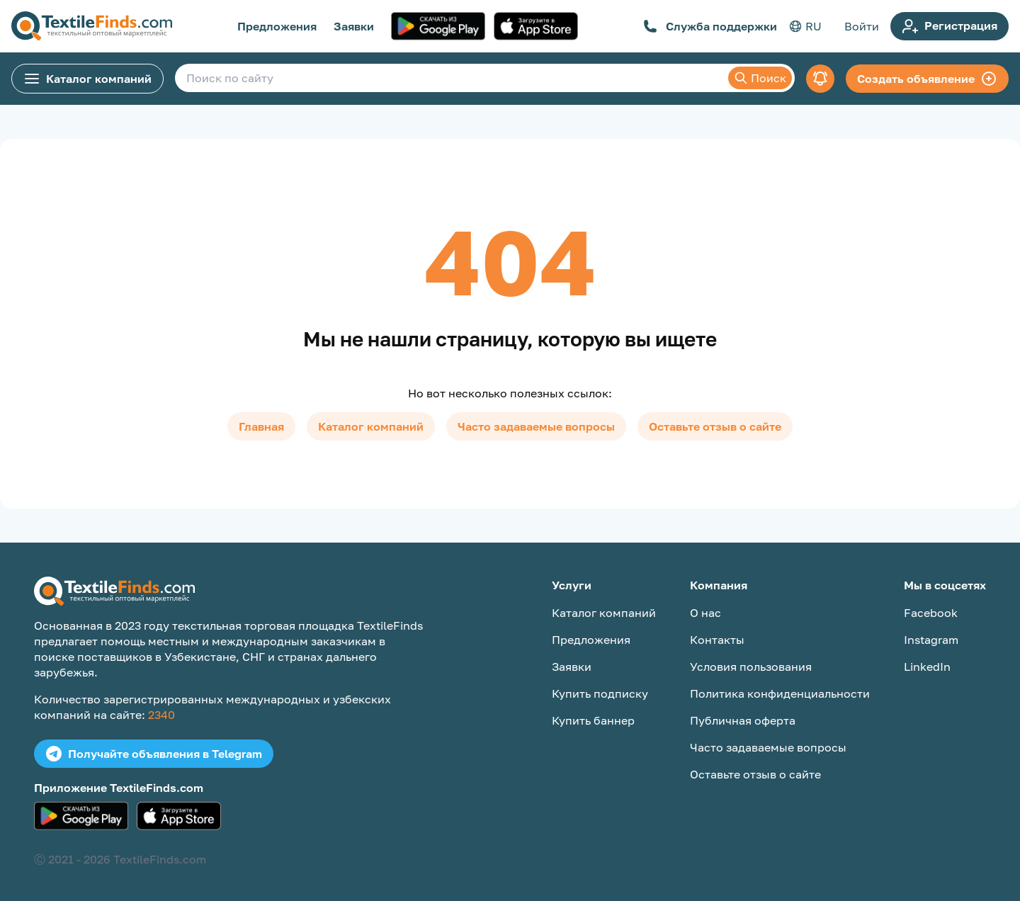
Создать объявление (927, 78)
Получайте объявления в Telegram (153, 753)
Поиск (760, 78)
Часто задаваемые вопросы (536, 426)
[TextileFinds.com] (91, 26)
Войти (861, 26)
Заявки (354, 26)
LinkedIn (927, 666)
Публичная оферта (742, 720)
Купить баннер (593, 720)
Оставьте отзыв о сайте (715, 426)
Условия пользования (751, 666)
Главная (261, 426)
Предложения (277, 26)
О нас (705, 613)
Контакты (717, 640)
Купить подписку (600, 693)
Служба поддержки (710, 26)
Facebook (931, 613)
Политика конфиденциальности (780, 693)
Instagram (931, 640)
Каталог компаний (87, 78)
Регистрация (949, 26)
